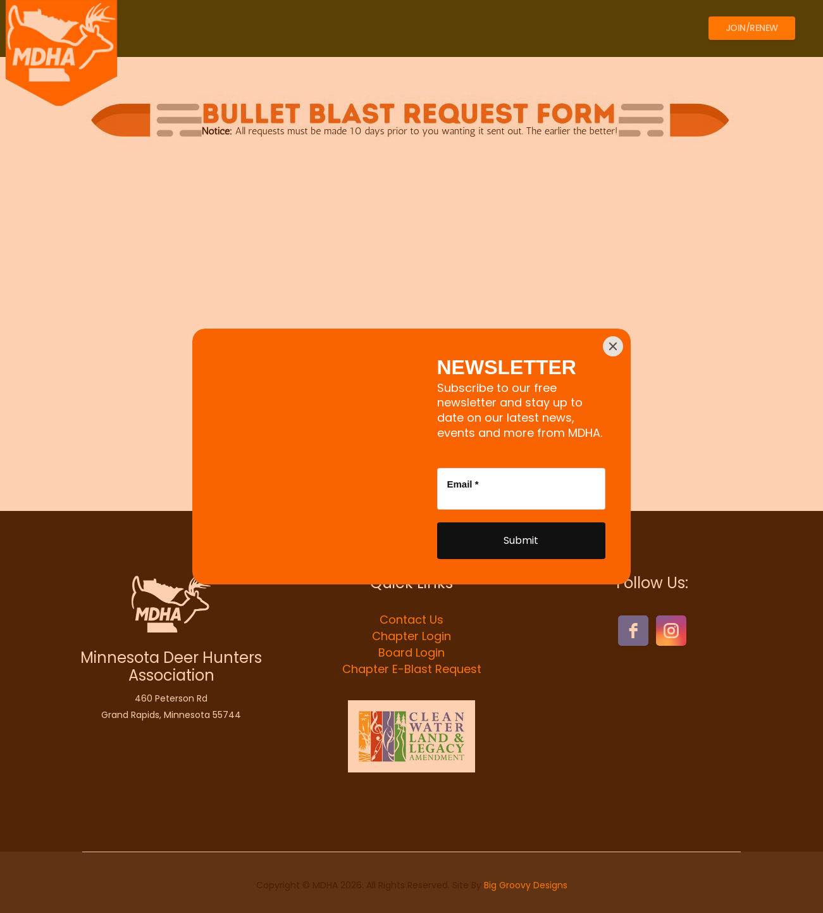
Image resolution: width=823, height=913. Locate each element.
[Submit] (521, 540)
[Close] (613, 346)
